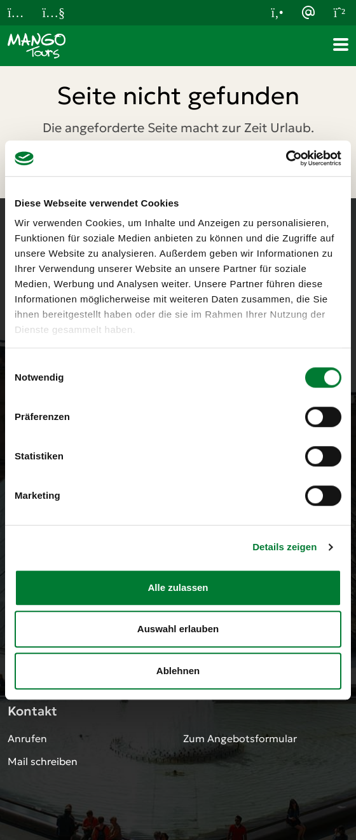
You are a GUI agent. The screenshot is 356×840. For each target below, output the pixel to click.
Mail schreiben (43, 761)
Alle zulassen (177, 587)
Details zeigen (284, 546)
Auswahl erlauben (178, 628)
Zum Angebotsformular (240, 738)
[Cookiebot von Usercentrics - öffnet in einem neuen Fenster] (285, 158)
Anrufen (27, 738)
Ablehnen (178, 670)
